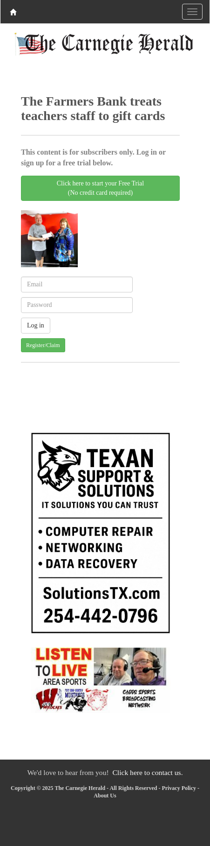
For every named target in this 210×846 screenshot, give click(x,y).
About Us (105, 795)
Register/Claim (43, 345)
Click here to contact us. (147, 772)
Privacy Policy (179, 788)
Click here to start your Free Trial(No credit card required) (100, 188)
